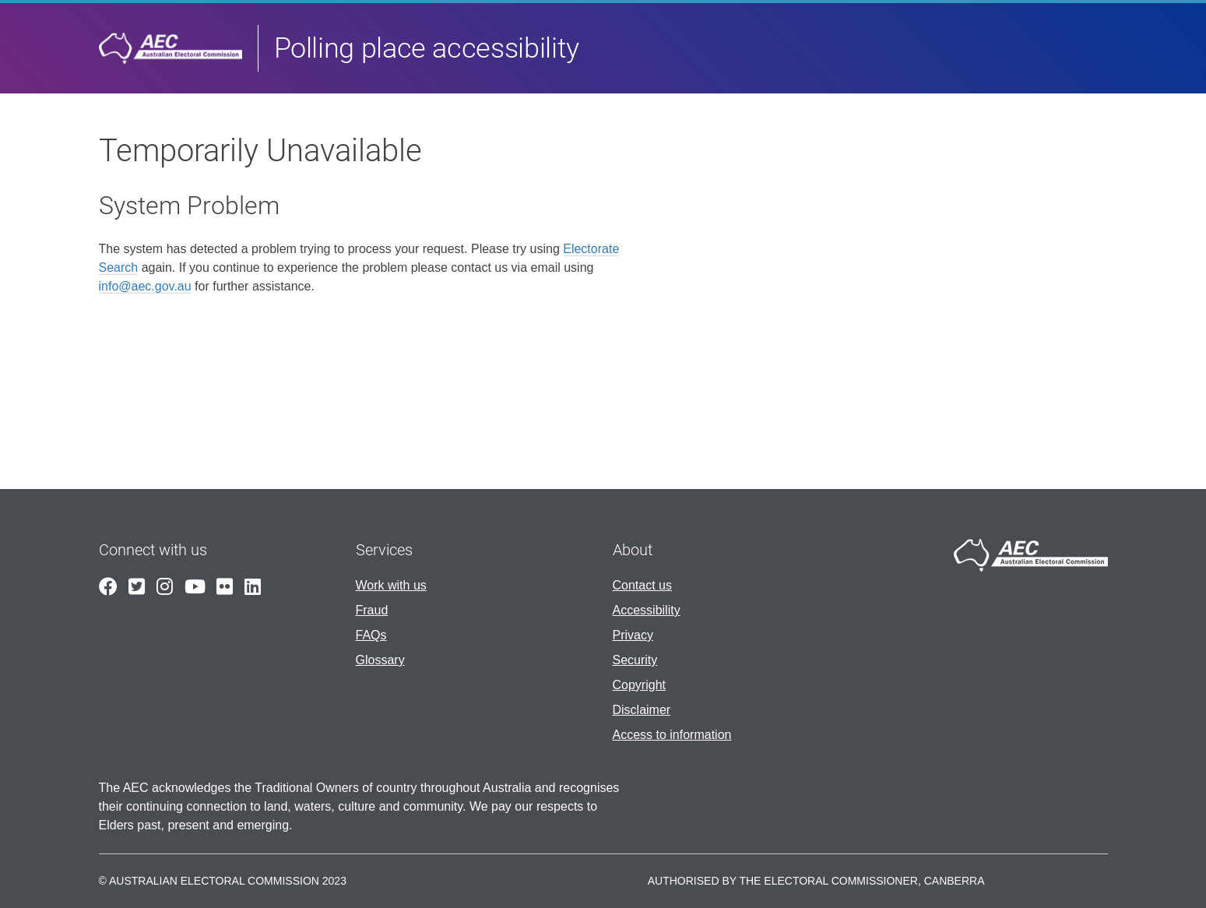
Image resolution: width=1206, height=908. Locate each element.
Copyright (639, 685)
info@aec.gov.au (145, 286)
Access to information (672, 734)
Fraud (372, 610)
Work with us (391, 585)
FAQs (371, 635)
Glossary (380, 660)
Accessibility (646, 610)
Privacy (633, 635)
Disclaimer (642, 709)
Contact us (642, 585)
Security (635, 660)
